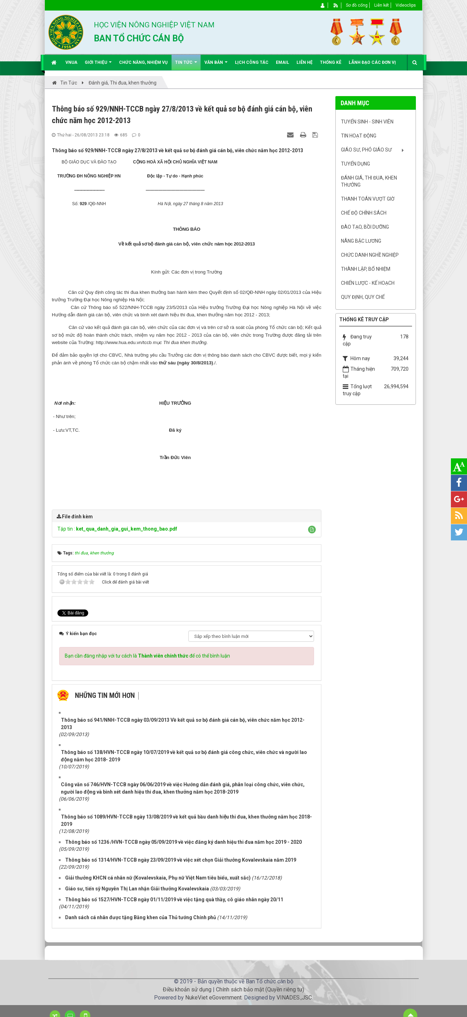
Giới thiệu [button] (98, 65)
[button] (312, 529)
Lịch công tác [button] (252, 62)
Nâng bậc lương (361, 241)
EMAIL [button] (282, 62)
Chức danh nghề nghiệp (370, 255)
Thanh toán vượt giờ (368, 199)
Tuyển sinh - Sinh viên (367, 121)
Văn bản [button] (216, 65)
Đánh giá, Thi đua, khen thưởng (369, 181)
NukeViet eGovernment (213, 997)
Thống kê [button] (330, 62)
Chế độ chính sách (363, 213)
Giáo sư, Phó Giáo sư (366, 150)
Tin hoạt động (358, 136)
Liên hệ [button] (305, 62)
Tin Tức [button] (186, 65)
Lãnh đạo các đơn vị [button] (372, 62)
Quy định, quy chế (363, 297)
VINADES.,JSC (294, 997)
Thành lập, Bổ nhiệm (365, 269)
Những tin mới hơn (105, 695)
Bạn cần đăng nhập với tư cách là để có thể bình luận (147, 656)
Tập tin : (117, 529)
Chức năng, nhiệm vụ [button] (143, 62)
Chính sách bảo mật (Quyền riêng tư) (260, 989)
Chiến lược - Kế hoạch (368, 283)
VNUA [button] (71, 62)
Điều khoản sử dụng (187, 989)
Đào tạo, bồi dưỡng (365, 227)
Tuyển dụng (355, 164)
